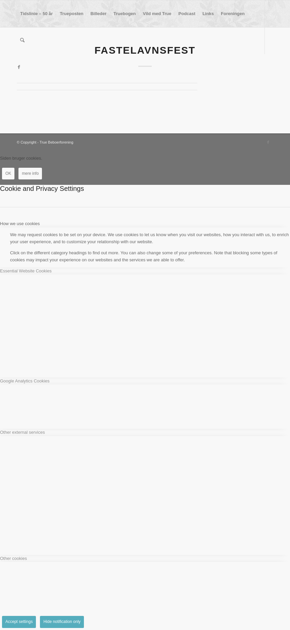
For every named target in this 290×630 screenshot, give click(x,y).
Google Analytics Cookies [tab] (24, 380)
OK (8, 173)
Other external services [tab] (22, 432)
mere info (30, 173)
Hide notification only (62, 621)
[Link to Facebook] (19, 67)
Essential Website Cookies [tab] (26, 270)
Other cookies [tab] (13, 558)
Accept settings (19, 621)
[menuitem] (36, 13)
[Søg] (22, 40)
